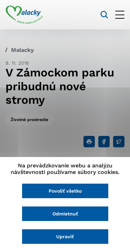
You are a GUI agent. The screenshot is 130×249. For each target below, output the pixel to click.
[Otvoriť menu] (119, 15)
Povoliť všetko (65, 191)
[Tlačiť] (89, 141)
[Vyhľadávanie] (104, 15)
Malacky (22, 50)
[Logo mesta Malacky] (24, 15)
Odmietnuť (65, 213)
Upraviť (65, 236)
